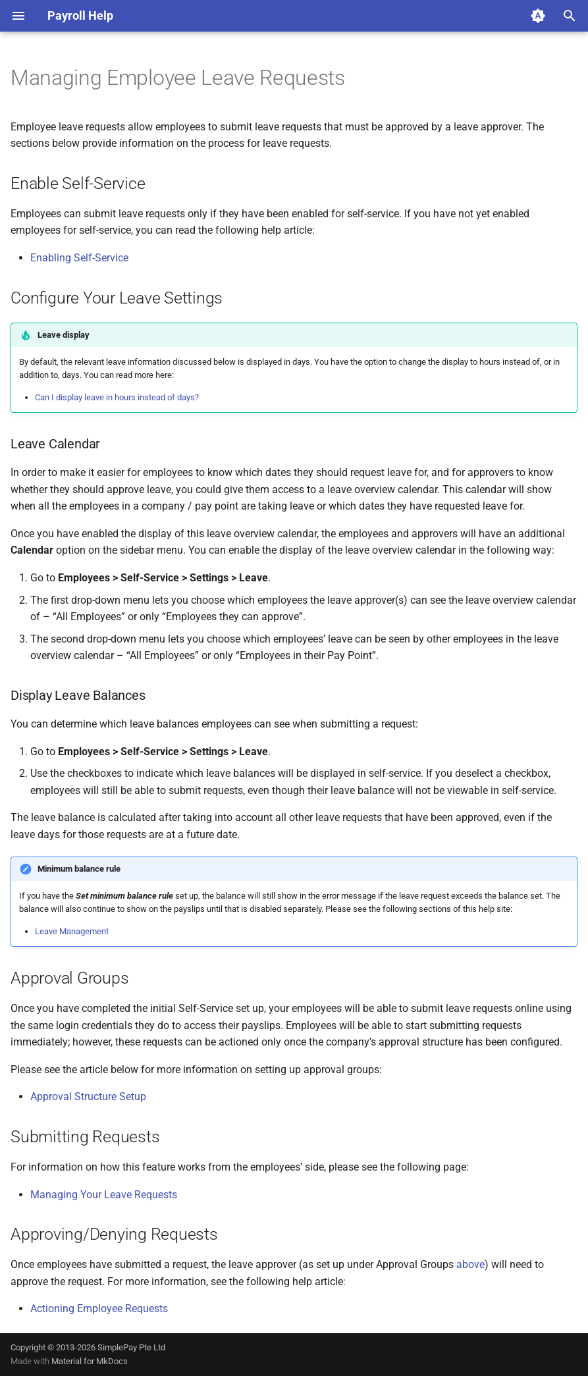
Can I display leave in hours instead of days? (117, 397)
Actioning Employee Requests (99, 1308)
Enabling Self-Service (79, 257)
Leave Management (72, 931)
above (470, 1264)
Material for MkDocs (89, 1361)
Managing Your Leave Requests (103, 1194)
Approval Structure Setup (88, 1096)
